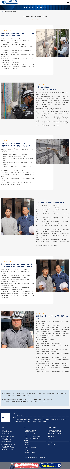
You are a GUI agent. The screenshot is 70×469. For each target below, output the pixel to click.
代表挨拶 (27, 444)
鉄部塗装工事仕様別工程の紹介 (8, 443)
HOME (1, 11)
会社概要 (27, 442)
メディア (27, 449)
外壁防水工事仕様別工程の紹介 (8, 436)
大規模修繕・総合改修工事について (9, 444)
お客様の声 (51, 438)
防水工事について (5, 430)
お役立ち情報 (51, 446)
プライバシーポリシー (29, 454)
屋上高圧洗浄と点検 (5, 433)
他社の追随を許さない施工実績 (55, 430)
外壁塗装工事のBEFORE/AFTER (55, 433)
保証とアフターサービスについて (31, 433)
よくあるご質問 (28, 435)
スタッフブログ (52, 444)
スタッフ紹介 (27, 446)
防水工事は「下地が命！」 (30, 431)
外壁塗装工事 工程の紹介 (6, 439)
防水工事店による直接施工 (30, 430)
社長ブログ (51, 442)
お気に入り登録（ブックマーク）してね (33, 436)
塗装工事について (5, 438)
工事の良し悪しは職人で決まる (31, 447)
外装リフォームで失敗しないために (32, 438)
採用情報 (27, 450)
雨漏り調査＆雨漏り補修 (6, 446)
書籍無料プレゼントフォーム (30, 452)
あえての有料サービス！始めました (8, 447)
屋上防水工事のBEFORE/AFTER (55, 431)
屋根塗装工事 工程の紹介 (6, 441)
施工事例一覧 (51, 436)
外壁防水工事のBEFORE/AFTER (55, 435)
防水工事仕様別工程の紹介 (7, 431)
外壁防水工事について (6, 435)
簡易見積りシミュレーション (7, 449)
